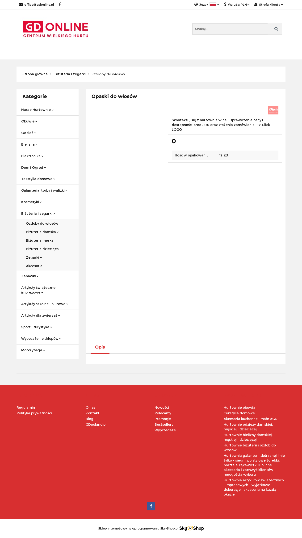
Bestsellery (164, 424)
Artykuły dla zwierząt (40, 315)
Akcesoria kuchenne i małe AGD (250, 419)
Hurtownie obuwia (239, 407)
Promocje (163, 419)
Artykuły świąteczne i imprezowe (39, 290)
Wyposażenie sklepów (41, 338)
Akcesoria (34, 266)
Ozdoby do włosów (42, 223)
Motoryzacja (33, 350)
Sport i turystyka (36, 327)
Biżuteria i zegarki (38, 213)
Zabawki (30, 276)
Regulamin (26, 407)
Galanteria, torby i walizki (44, 190)
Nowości (162, 407)
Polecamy (163, 413)
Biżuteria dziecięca (42, 249)
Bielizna (29, 144)
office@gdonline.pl (36, 4)
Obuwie (29, 121)
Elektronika (32, 156)
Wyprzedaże (165, 430)
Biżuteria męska (40, 240)
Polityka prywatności (34, 413)
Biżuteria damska (42, 232)
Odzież (28, 133)
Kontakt (93, 413)
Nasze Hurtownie (37, 110)
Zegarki (34, 257)
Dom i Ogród (33, 167)
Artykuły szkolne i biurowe (44, 304)
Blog (89, 419)
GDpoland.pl (96, 424)
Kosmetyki (31, 202)
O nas (90, 407)
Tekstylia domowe (38, 179)
